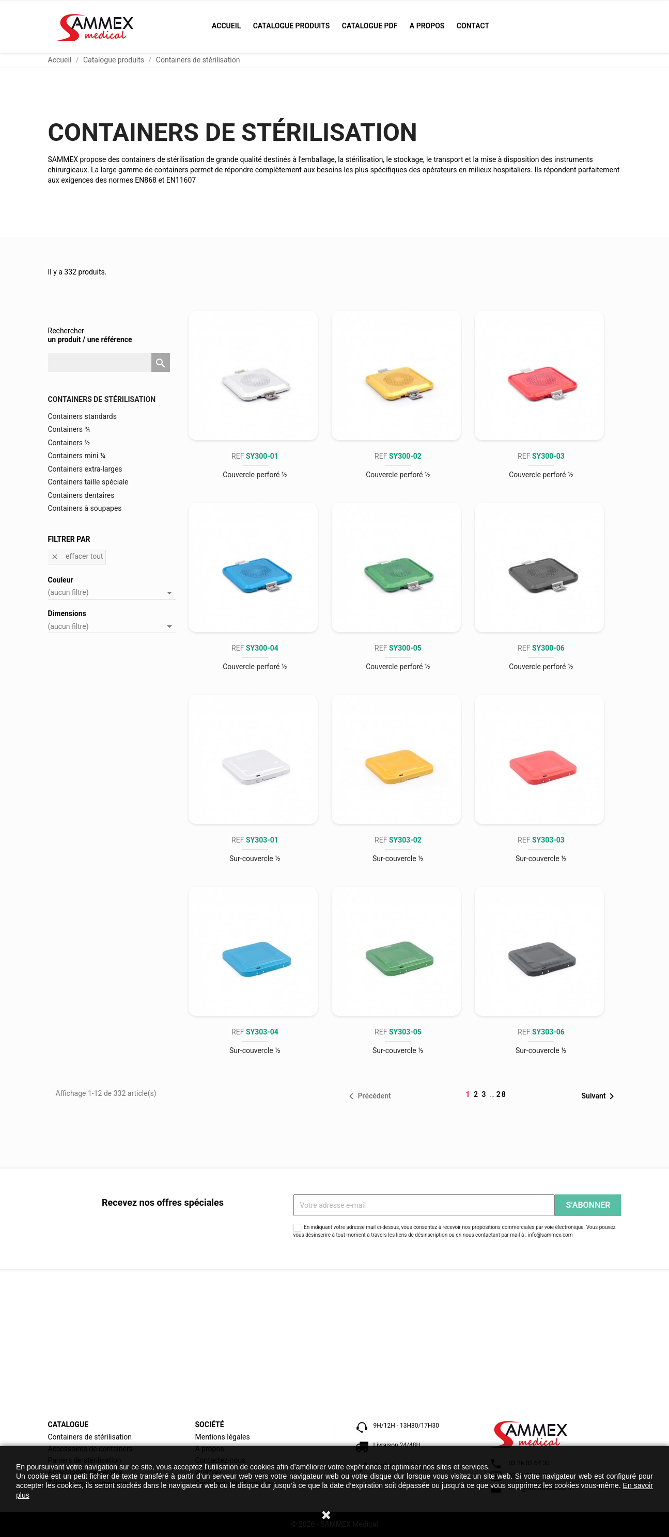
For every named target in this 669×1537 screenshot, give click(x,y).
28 (501, 1094)
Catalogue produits (291, 26)
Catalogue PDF (370, 26)
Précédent (368, 1096)
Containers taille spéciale (88, 482)
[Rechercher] (109, 363)
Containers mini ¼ (77, 455)
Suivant (600, 1096)
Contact (473, 26)
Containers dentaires (81, 495)
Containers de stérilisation (102, 399)
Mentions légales (222, 1437)
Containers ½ (69, 443)
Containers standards (82, 416)
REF (254, 456)
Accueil (226, 26)
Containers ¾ (69, 429)
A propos (427, 26)
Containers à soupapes (85, 508)
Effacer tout (77, 556)
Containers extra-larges (85, 469)
